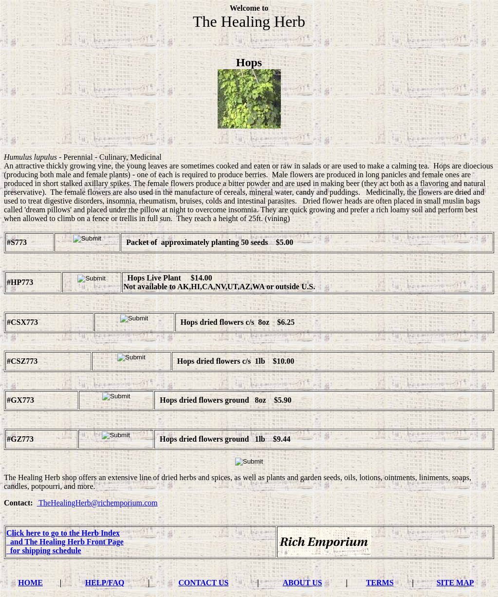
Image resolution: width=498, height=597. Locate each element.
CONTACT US (203, 582)
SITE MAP (455, 582)
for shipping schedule (43, 550)
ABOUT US (302, 582)
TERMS (380, 582)
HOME (30, 582)
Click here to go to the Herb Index (63, 533)
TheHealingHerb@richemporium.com (97, 503)
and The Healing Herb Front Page (65, 542)
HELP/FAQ (105, 582)
